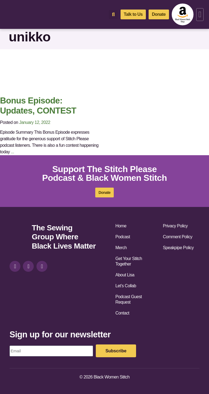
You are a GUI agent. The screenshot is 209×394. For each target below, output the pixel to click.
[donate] (159, 14)
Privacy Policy (175, 226)
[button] (200, 14)
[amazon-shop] (182, 14)
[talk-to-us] (133, 14)
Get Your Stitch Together (128, 261)
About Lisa (124, 275)
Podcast (122, 236)
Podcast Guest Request (128, 299)
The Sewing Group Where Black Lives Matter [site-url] (64, 237)
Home (120, 226)
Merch (121, 247)
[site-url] (19, 237)
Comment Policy (177, 236)
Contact (122, 313)
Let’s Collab (125, 285)
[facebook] (28, 266)
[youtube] (41, 266)
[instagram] (15, 266)
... (12, 151)
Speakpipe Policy (178, 247)
